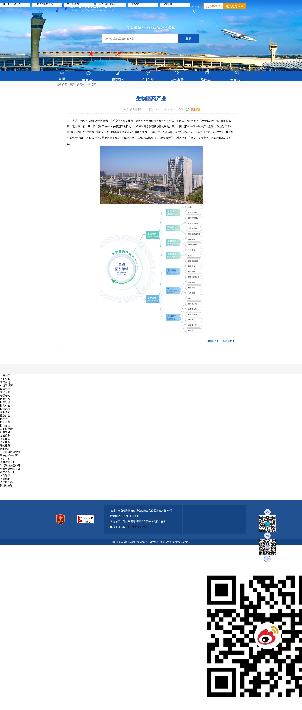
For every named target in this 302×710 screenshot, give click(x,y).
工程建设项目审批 (10, 452)
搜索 (189, 38)
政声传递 (5, 382)
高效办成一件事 (9, 455)
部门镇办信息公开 (10, 465)
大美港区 (5, 475)
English (194, 6)
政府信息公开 (7, 462)
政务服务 (5, 438)
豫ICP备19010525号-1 (147, 542)
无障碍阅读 (213, 6)
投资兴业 (82, 84)
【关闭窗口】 (227, 341)
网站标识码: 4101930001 (123, 542)
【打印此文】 (211, 341)
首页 (72, 84)
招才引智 (5, 422)
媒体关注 (5, 389)
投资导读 (5, 402)
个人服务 (5, 442)
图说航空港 (6, 482)
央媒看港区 (6, 385)
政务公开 (5, 458)
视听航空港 (6, 485)
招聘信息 (5, 425)
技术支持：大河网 (137, 526)
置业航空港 (6, 429)
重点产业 (5, 415)
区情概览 (5, 478)
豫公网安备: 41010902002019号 (175, 542)
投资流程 (5, 409)
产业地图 (5, 448)
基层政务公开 (7, 472)
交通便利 (5, 435)
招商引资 (5, 399)
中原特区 (5, 375)
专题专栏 (5, 395)
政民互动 (5, 392)
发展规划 (5, 432)
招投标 (4, 419)
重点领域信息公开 (10, 468)
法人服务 (5, 445)
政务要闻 (5, 379)
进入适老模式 (234, 6)
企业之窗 (5, 412)
